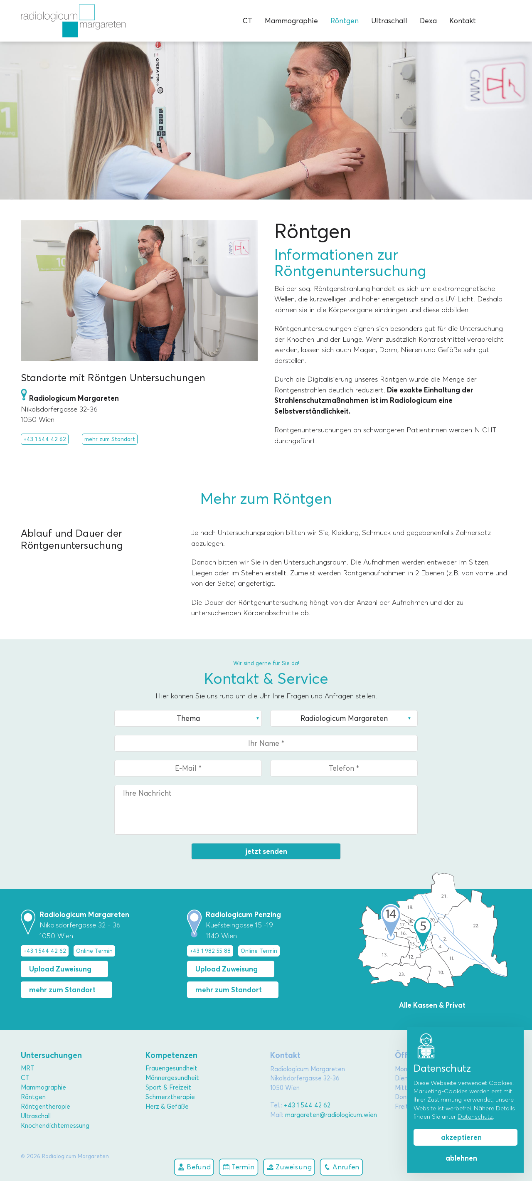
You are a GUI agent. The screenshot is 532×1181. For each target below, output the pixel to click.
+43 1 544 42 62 (44, 439)
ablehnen (461, 1158)
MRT (27, 1068)
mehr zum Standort (109, 439)
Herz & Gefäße (167, 1106)
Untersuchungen (51, 1055)
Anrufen (342, 1166)
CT (247, 21)
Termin (239, 1166)
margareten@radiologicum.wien (331, 1115)
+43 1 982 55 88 (210, 950)
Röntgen (344, 21)
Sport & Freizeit (168, 1087)
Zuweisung (289, 1166)
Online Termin (94, 950)
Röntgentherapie (45, 1106)
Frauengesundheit (171, 1068)
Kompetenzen (171, 1055)
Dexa (428, 21)
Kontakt (462, 21)
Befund (194, 1166)
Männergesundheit (172, 1078)
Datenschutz (475, 1116)
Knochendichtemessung (55, 1125)
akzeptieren (461, 1137)
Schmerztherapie (170, 1097)
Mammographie (291, 21)
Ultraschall (389, 21)
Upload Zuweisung (60, 969)
